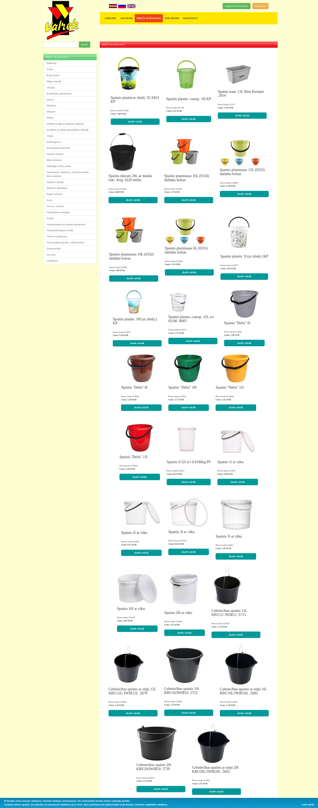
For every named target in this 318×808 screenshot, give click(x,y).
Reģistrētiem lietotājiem (236, 6)
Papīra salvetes (55, 194)
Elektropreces (54, 141)
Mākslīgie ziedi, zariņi (59, 166)
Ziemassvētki (54, 248)
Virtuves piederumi (57, 236)
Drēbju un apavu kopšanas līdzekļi (65, 123)
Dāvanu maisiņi (55, 153)
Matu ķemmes (54, 159)
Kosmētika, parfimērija (59, 93)
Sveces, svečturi (55, 206)
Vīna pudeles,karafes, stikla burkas (65, 242)
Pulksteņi (52, 63)
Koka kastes (53, 75)
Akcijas (51, 87)
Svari (49, 200)
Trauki (50, 218)
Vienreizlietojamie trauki (60, 230)
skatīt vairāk (135, 121)
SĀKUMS (110, 18)
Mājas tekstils (54, 81)
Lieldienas (52, 260)
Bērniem (51, 105)
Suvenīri (51, 254)
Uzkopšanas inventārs (58, 212)
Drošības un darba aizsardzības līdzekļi (68, 129)
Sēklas (50, 117)
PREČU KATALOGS (149, 18)
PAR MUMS (172, 18)
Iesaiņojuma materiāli (58, 147)
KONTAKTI (190, 18)
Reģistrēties (260, 6)
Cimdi (50, 135)
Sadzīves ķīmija (55, 182)
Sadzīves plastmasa (57, 187)
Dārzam (51, 111)
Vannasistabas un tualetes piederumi (66, 224)
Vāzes (50, 69)
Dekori (50, 99)
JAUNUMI (126, 18)
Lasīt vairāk (308, 804)
